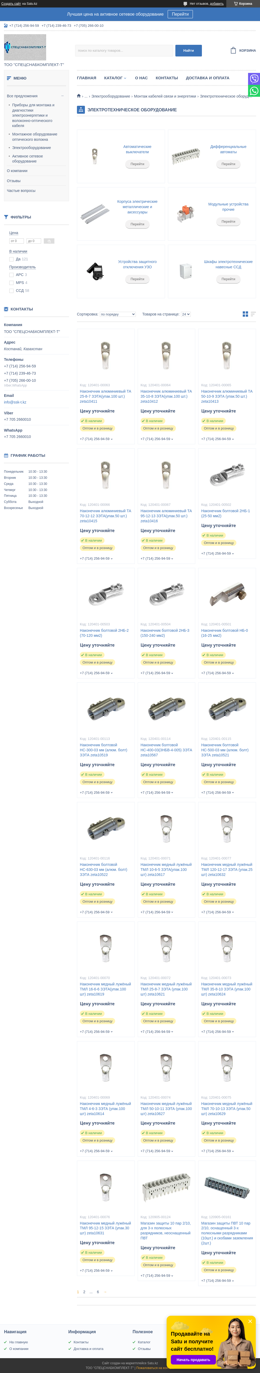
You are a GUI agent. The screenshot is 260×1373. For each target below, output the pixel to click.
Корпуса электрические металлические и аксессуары (137, 206)
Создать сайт (11, 4)
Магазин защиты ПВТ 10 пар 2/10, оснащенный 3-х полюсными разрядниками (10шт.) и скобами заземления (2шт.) (227, 1233)
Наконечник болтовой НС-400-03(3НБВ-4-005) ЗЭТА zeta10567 (166, 750)
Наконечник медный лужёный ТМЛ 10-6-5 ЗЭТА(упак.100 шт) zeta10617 (166, 869)
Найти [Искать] (188, 50)
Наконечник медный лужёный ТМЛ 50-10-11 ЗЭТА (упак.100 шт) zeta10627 (166, 1109)
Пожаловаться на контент (155, 1368)
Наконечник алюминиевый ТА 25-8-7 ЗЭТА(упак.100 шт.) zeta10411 (105, 396)
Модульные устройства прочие (228, 207)
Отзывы (13, 181)
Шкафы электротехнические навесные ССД (228, 264)
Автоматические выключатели (137, 149)
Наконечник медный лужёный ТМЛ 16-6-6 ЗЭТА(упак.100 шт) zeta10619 (105, 989)
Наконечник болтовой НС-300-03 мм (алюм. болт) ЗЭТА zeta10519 (103, 750)
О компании (17, 171)
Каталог (113, 78)
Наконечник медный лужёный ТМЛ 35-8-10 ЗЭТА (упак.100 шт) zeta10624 (226, 989)
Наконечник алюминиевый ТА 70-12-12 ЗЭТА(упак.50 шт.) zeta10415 (105, 516)
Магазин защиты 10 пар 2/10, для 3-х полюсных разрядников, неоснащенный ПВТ (166, 1230)
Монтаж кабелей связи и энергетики (165, 96)
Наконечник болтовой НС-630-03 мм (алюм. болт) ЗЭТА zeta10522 (103, 869)
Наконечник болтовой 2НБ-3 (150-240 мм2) (165, 633)
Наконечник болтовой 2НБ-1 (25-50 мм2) (225, 513)
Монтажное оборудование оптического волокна (34, 137)
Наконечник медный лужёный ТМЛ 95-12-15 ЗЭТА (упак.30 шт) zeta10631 (105, 1228)
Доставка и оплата (207, 78)
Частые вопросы (21, 190)
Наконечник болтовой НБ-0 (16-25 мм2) (224, 633)
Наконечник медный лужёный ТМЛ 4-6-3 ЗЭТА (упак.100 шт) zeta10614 (105, 1109)
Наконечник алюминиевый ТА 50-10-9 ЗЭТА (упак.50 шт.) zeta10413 (227, 396)
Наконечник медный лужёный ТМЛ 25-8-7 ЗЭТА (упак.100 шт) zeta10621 (166, 989)
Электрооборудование (31, 148)
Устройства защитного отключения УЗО (137, 264)
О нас (141, 78)
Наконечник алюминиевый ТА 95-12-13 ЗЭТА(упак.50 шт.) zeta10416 (166, 516)
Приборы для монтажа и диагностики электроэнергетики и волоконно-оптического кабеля (33, 115)
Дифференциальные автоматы (228, 149)
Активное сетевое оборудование (27, 159)
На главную (18, 1342)
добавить (217, 4)
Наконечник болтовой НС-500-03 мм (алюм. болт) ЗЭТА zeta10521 (225, 750)
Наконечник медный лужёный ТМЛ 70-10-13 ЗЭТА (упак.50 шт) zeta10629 (226, 1109)
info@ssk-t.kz (15, 402)
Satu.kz (152, 1363)
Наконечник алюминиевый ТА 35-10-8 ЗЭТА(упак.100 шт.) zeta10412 (166, 396)
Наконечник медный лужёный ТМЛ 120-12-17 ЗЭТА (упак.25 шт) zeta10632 (226, 869)
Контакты (167, 78)
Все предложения (22, 96)
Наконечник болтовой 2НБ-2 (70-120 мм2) (104, 633)
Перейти (180, 14)
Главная (86, 78)
